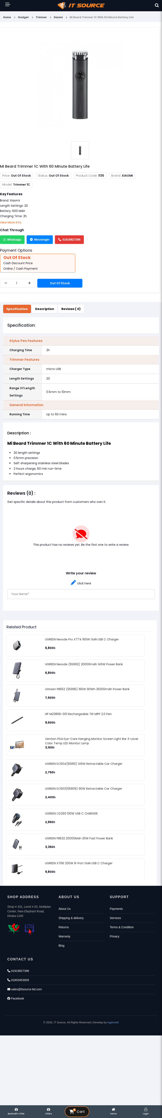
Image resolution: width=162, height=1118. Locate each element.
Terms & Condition (122, 927)
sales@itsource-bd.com (24, 989)
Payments (116, 908)
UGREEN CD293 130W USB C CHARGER (71, 813)
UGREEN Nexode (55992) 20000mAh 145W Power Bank (84, 664)
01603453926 (18, 980)
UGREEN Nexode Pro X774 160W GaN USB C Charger (82, 639)
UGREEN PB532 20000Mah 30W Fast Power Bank (79, 838)
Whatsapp (12, 239)
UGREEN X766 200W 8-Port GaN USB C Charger (79, 863)
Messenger (39, 239)
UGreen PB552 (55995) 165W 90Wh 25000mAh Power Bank (87, 689)
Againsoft (113, 1022)
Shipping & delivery (71, 918)
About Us (64, 908)
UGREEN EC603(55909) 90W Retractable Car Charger (83, 789)
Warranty (64, 936)
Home (7, 17)
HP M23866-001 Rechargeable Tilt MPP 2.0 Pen (78, 714)
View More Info (10, 222)
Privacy (114, 936)
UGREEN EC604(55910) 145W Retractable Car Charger (83, 764)
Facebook (15, 998)
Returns (63, 927)
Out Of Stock (60, 283)
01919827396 (69, 239)
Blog (61, 945)
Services (115, 918)
